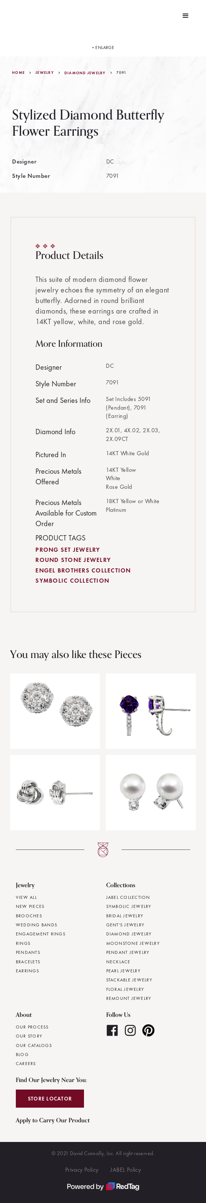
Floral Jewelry (125, 989)
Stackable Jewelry (129, 980)
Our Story (29, 1036)
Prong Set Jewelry (67, 549)
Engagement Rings (41, 934)
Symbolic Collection (72, 580)
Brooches (29, 915)
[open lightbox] (103, 44)
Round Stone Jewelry (73, 559)
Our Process (32, 1027)
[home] (11, 16)
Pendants (28, 952)
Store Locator (50, 1098)
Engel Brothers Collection (83, 570)
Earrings (27, 970)
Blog (22, 1054)
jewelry (44, 72)
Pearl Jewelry (123, 970)
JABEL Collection (128, 897)
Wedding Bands (36, 925)
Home (18, 72)
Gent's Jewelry (125, 925)
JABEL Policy (125, 1170)
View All (26, 897)
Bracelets (28, 961)
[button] (185, 16)
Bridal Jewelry (124, 915)
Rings (23, 943)
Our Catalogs (34, 1045)
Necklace (118, 961)
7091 (121, 72)
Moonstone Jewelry (133, 943)
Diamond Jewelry (85, 73)
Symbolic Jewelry (128, 906)
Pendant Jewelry (128, 952)
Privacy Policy (82, 1170)
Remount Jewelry (128, 998)
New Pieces (30, 906)
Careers (26, 1063)
